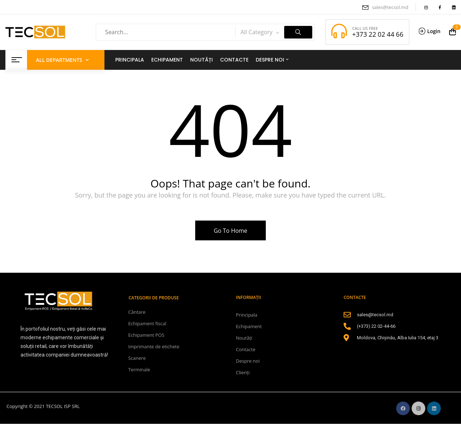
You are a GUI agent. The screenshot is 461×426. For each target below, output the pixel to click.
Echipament (249, 326)
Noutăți (244, 338)
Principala (247, 315)
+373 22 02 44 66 (377, 34)
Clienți (243, 372)
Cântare (137, 312)
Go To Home (230, 231)
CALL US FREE (365, 28)
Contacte (245, 349)
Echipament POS (146, 335)
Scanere (137, 358)
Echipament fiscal (147, 323)
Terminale (139, 369)
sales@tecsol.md (390, 7)
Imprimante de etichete (153, 346)
